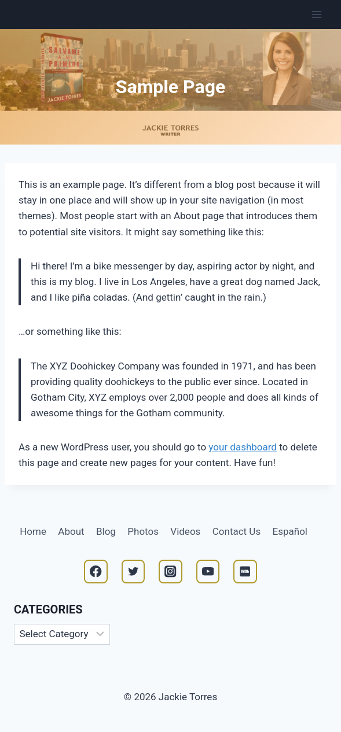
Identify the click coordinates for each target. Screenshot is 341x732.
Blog (106, 531)
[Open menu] (316, 14)
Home (33, 531)
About (71, 531)
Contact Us (236, 531)
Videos (185, 531)
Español (290, 531)
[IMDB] (245, 571)
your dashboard (242, 447)
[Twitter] (133, 571)
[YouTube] (208, 571)
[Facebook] (96, 571)
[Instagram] (170, 571)
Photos (143, 531)
